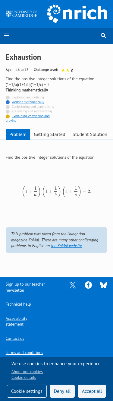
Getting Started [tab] (49, 134)
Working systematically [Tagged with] (28, 102)
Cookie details (23, 377)
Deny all (62, 391)
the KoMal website (66, 245)
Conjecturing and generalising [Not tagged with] (33, 106)
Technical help (18, 304)
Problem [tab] (18, 134)
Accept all (92, 391)
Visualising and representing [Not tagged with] (32, 111)
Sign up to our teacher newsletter (25, 287)
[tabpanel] (57, 204)
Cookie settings (26, 391)
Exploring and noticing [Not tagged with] (28, 97)
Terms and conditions (24, 352)
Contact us (15, 338)
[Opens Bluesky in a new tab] (103, 284)
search (103, 35)
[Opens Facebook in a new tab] (88, 284)
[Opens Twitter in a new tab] (72, 284)
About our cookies (27, 371)
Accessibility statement (16, 321)
